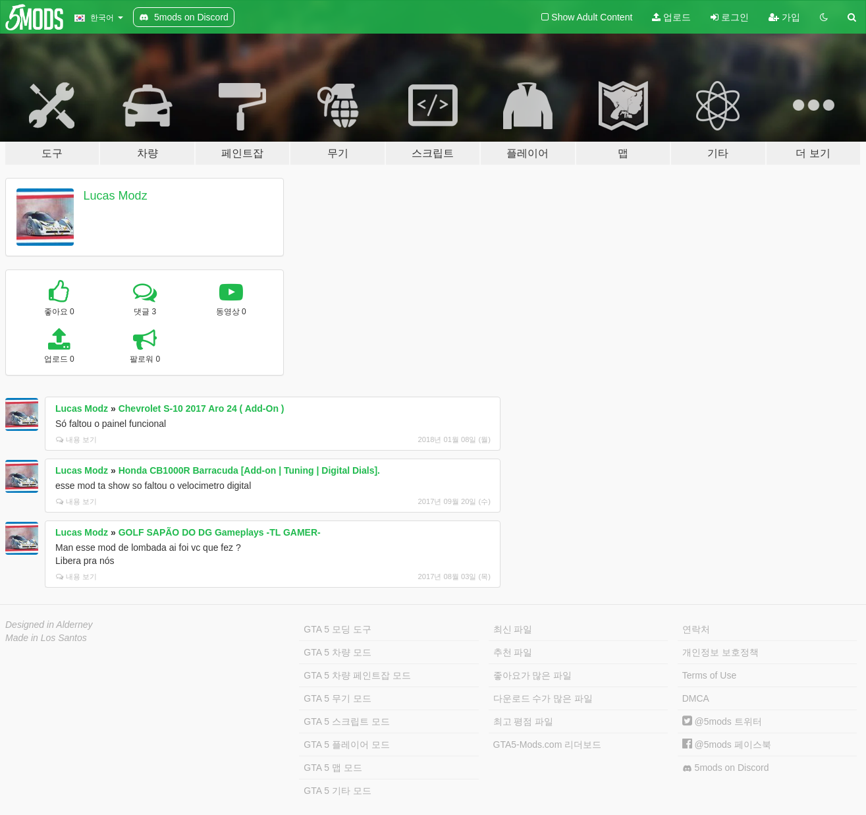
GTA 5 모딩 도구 (337, 629)
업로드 (671, 17)
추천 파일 (513, 652)
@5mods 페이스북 (726, 744)
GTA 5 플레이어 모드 (346, 744)
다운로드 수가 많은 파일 (543, 698)
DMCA (695, 698)
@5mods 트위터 (722, 721)
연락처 (696, 629)
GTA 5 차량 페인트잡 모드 (357, 675)
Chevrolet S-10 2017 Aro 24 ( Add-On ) (201, 408)
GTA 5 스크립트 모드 (346, 721)
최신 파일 (513, 629)
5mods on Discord (725, 767)
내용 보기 (76, 439)
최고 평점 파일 (523, 721)
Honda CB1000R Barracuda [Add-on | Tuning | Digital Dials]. (249, 470)
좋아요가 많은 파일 (532, 675)
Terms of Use (709, 675)
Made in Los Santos (46, 637)
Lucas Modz (116, 195)
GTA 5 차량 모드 (337, 652)
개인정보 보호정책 (720, 652)
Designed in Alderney (49, 624)
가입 (784, 17)
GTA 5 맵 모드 (333, 767)
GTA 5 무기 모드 (337, 698)
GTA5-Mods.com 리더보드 (547, 744)
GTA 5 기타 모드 (337, 790)
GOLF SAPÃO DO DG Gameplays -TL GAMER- (220, 532)
